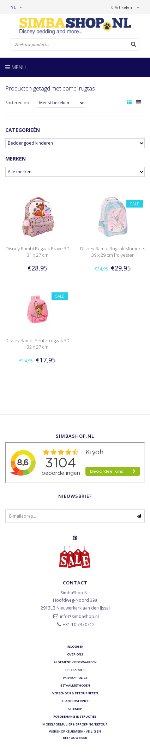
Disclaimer (75, 670)
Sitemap (75, 708)
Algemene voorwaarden (75, 662)
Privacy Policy (75, 677)
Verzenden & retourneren (75, 693)
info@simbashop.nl (79, 616)
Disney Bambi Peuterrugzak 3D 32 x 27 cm (37, 343)
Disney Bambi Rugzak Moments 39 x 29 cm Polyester (112, 251)
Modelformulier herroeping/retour (75, 724)
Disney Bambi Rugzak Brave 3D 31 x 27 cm (38, 251)
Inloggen (75, 646)
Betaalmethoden (75, 685)
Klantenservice (75, 701)
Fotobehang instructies (75, 716)
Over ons (75, 654)
